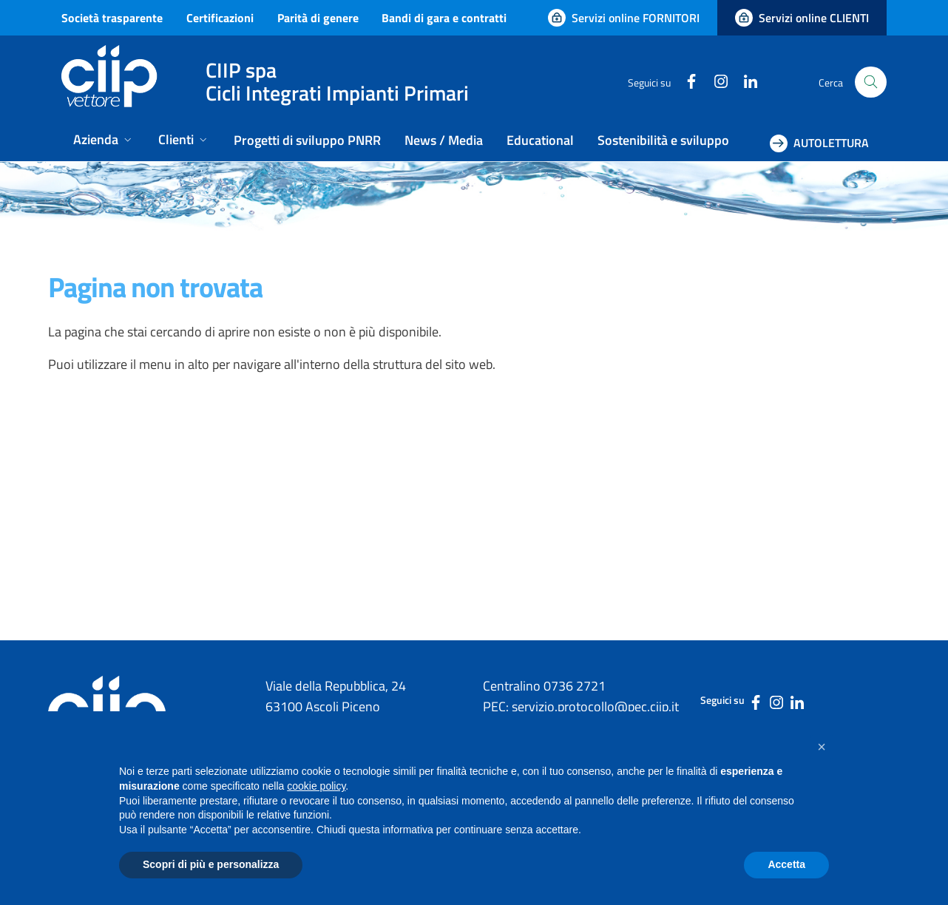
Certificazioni (220, 18)
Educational (540, 140)
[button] (821, 747)
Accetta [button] (786, 864)
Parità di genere (318, 18)
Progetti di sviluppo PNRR (307, 140)
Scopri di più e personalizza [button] (211, 864)
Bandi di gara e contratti (444, 18)
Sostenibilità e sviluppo (663, 140)
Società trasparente (112, 18)
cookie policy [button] (316, 786)
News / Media (443, 140)
